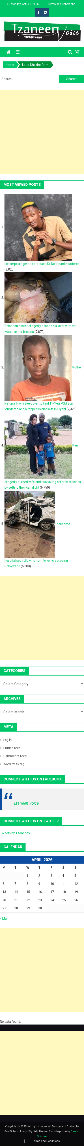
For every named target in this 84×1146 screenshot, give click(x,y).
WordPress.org (13, 764)
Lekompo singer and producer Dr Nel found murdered (42, 264)
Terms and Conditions (61, 4)
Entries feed (12, 748)
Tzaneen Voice (26, 803)
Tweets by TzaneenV (15, 833)
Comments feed (15, 756)
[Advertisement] (42, 132)
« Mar (4, 918)
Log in (7, 740)
